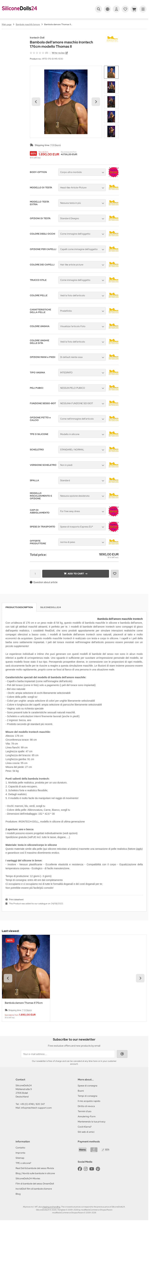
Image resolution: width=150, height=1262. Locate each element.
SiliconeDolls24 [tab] (50, 607)
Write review (58, 52)
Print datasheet (16, 899)
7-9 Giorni (55, 145)
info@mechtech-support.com (36, 1107)
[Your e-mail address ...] (68, 1054)
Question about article (44, 582)
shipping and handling (51, 1206)
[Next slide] (96, 101)
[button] (111, 72)
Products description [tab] (19, 607)
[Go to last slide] (36, 101)
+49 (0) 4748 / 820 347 (32, 1104)
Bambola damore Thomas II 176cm (24, 1002)
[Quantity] (35, 574)
